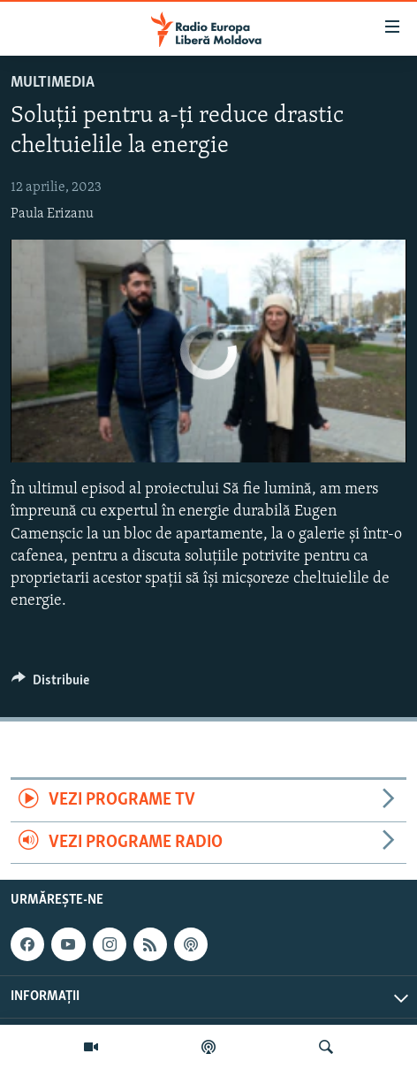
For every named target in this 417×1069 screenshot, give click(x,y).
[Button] (50, 684)
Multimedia (53, 82)
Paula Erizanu (52, 214)
